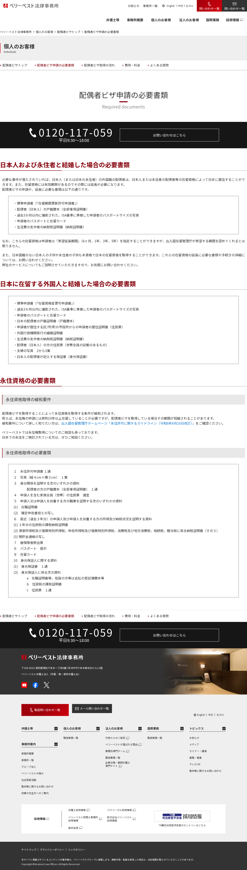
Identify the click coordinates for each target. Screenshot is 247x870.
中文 (180, 5)
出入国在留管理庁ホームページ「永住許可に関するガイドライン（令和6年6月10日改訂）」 (128, 423)
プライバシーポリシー (52, 846)
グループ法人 (28, 763)
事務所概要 (135, 19)
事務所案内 (28, 741)
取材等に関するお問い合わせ (37, 783)
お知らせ (133, 6)
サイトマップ (28, 846)
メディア (194, 741)
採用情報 (232, 19)
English (171, 5)
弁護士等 (27, 725)
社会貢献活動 (28, 777)
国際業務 (212, 19)
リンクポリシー (76, 846)
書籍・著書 (195, 754)
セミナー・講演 (198, 748)
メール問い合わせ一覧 (87, 708)
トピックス (196, 725)
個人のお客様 (161, 19)
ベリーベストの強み (32, 770)
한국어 (189, 5)
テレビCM (194, 761)
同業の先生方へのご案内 (35, 790)
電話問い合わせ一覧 (44, 708)
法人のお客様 (189, 19)
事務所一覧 (150, 6)
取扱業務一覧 (70, 735)
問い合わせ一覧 (209, 8)
